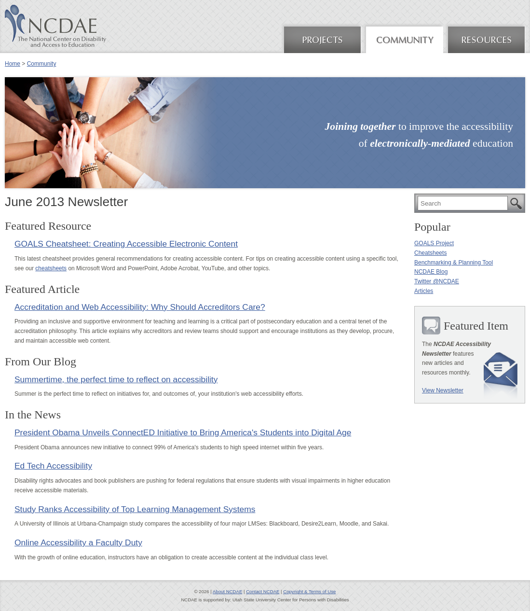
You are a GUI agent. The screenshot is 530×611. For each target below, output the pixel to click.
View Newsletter (442, 390)
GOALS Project (434, 243)
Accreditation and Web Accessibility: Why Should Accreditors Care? (139, 307)
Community (41, 63)
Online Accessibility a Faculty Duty (78, 542)
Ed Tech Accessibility (53, 466)
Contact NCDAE (262, 591)
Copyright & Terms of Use (309, 591)
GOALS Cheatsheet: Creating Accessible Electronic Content (126, 244)
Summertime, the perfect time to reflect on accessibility (115, 379)
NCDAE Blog (431, 271)
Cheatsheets (430, 253)
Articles (423, 291)
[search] (463, 203)
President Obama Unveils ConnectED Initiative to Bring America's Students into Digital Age (182, 432)
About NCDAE (227, 591)
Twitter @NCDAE (436, 281)
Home (12, 63)
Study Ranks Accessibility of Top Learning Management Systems (134, 509)
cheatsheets (51, 268)
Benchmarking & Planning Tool (453, 262)
